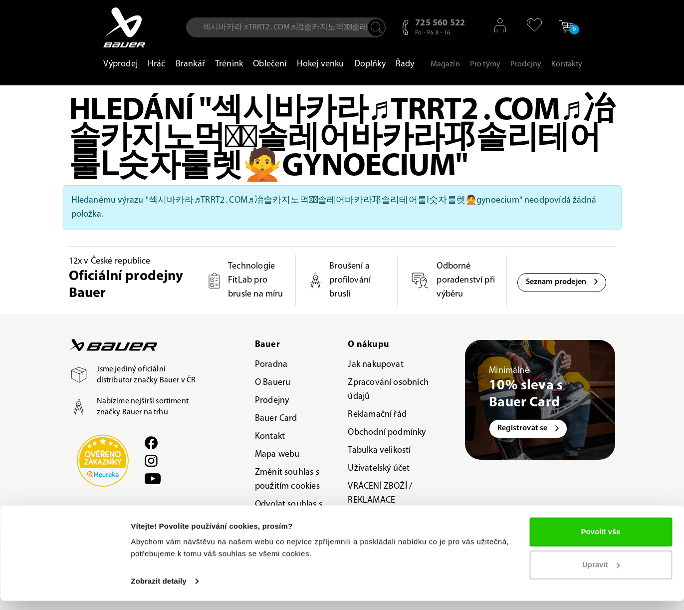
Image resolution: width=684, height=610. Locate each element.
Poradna (271, 364)
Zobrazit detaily (159, 590)
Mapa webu (277, 454)
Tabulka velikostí (379, 450)
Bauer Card (276, 418)
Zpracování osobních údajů (388, 389)
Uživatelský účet (379, 468)
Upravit (601, 573)
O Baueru (272, 382)
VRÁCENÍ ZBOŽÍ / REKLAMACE (380, 493)
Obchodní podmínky (387, 432)
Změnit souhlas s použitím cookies (287, 479)
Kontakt (270, 436)
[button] (530, 25)
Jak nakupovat (375, 364)
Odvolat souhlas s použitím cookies (288, 511)
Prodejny (272, 400)
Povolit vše (600, 541)
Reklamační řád (377, 414)
